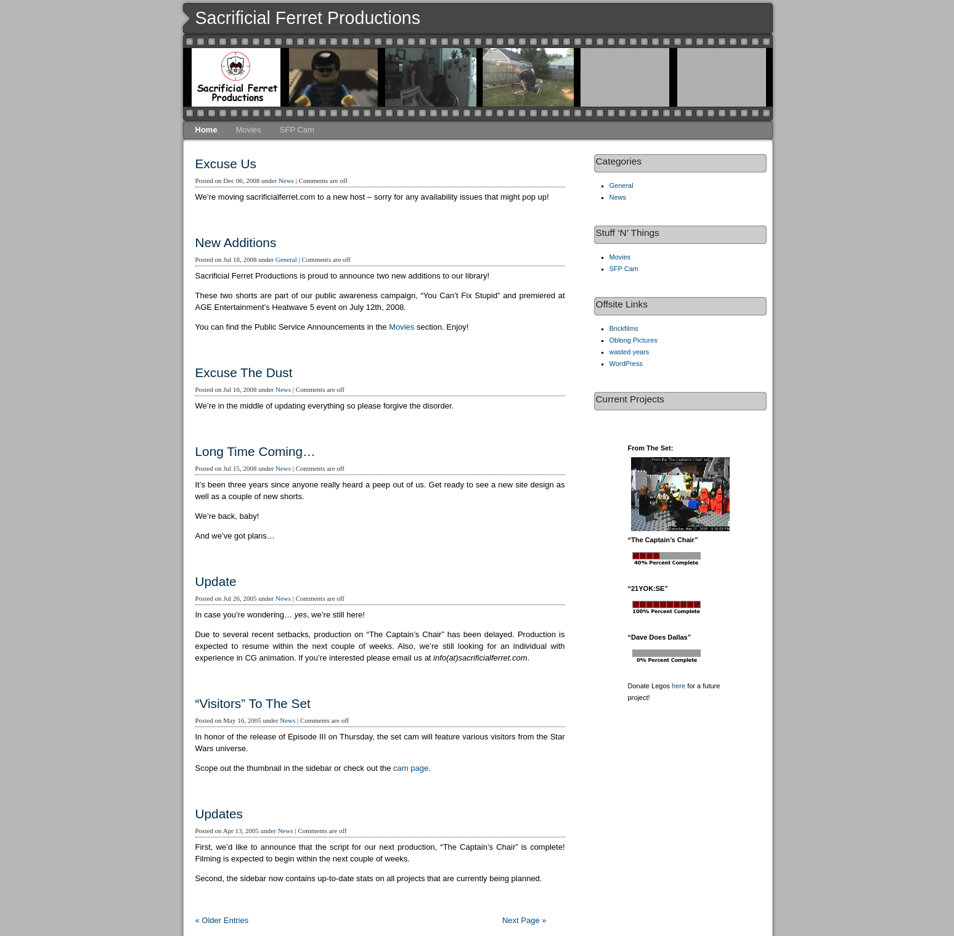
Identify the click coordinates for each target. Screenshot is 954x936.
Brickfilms (624, 328)
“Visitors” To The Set (253, 703)
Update (216, 581)
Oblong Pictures (634, 340)
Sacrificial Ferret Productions (308, 18)
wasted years (630, 352)
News (286, 180)
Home (206, 129)
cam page (410, 768)
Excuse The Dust (244, 372)
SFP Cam (297, 129)
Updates (219, 814)
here (678, 686)
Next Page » (524, 920)
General (286, 259)
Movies (248, 129)
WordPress (626, 363)
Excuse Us (225, 164)
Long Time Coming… (255, 451)
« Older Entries (222, 920)
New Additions (236, 242)
